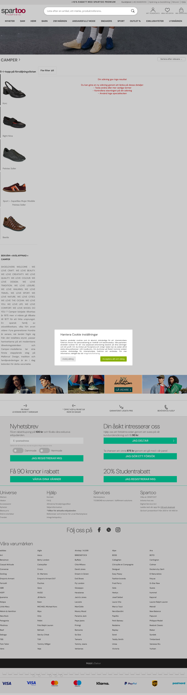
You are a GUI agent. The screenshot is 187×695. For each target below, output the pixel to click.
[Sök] (133, 11)
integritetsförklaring (92, 353)
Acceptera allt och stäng (113, 359)
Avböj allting (68, 359)
